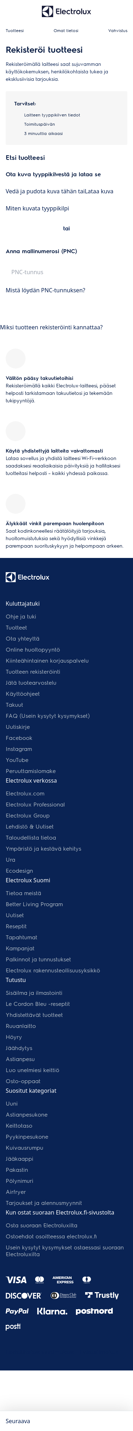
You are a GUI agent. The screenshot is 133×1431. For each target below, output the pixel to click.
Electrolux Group (28, 815)
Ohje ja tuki (21, 616)
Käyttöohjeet (23, 693)
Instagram (19, 748)
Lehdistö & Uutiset (30, 826)
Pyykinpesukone (27, 1136)
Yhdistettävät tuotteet (34, 1014)
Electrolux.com (25, 793)
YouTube (17, 759)
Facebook (19, 737)
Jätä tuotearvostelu (31, 682)
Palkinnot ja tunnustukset (38, 959)
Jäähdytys (19, 1047)
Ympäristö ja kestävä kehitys (43, 848)
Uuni (12, 1103)
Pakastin (17, 1169)
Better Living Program (34, 904)
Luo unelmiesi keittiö (32, 1070)
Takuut (14, 704)
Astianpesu (20, 1058)
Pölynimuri (19, 1180)
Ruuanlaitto (21, 1025)
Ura (10, 859)
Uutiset (15, 915)
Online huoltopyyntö (33, 649)
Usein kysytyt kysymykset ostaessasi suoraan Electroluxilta (65, 1250)
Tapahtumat (21, 937)
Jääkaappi (19, 1158)
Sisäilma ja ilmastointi (34, 992)
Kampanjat (20, 948)
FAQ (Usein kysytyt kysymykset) (48, 715)
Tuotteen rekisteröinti (33, 671)
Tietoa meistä (23, 893)
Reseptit (16, 926)
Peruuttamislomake (31, 770)
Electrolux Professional (35, 804)
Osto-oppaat (23, 1081)
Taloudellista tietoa (31, 837)
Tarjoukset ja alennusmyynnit (44, 1202)
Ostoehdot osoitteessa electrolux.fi (51, 1236)
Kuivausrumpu (24, 1147)
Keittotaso (19, 1125)
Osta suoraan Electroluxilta (41, 1225)
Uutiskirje (18, 726)
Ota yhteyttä (22, 638)
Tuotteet (16, 627)
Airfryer (16, 1191)
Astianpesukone (27, 1114)
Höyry (14, 1036)
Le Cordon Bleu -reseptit (38, 1003)
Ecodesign (19, 870)
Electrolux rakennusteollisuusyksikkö (53, 970)
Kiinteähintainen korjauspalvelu (47, 660)
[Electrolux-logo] (27, 577)
